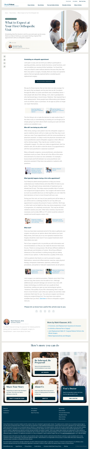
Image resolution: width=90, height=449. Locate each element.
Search (84, 5)
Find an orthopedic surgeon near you (45, 81)
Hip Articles (41, 5)
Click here (43, 298)
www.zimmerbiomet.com (68, 433)
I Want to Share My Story (16, 398)
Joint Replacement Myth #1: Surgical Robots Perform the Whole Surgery (66, 332)
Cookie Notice (37, 446)
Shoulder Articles (66, 5)
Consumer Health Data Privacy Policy (52, 446)
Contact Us (6, 412)
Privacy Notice (28, 446)
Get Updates (75, 1)
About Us (45, 398)
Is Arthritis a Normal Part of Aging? (59, 328)
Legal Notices (18, 446)
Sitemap (66, 446)
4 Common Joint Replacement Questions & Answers (64, 326)
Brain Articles (62, 419)
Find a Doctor (68, 1)
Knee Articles (31, 5)
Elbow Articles (78, 5)
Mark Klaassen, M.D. (17, 321)
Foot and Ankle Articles (53, 5)
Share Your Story (82, 1)
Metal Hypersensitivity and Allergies (59, 336)
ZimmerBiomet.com (8, 446)
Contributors (6, 410)
